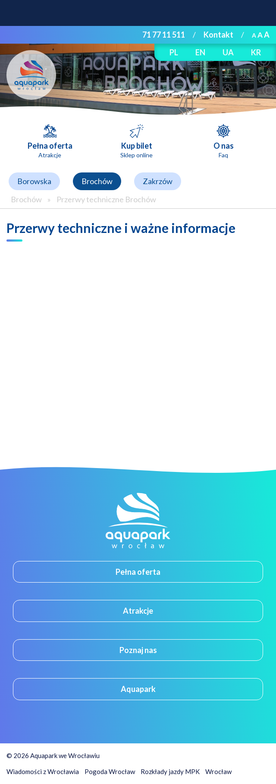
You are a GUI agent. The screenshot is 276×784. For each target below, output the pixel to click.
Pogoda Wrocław (110, 771)
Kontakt (218, 34)
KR (256, 52)
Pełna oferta (50, 150)
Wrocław (218, 771)
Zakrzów (157, 181)
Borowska (34, 181)
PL (173, 52)
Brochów (97, 181)
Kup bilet (136, 150)
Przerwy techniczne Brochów (106, 199)
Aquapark (138, 689)
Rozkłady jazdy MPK (170, 771)
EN (200, 52)
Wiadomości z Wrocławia (42, 771)
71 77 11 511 (163, 34)
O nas (223, 150)
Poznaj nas (138, 650)
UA (228, 52)
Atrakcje (138, 610)
